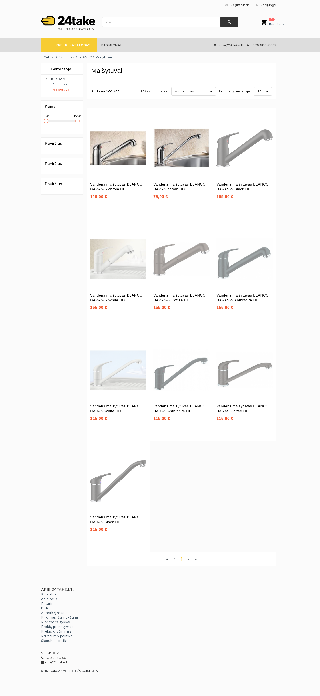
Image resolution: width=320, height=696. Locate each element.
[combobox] (161, 22)
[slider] (46, 121)
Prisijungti (266, 5)
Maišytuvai (61, 89)
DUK (44, 608)
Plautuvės (60, 84)
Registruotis (237, 5)
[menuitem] (111, 45)
